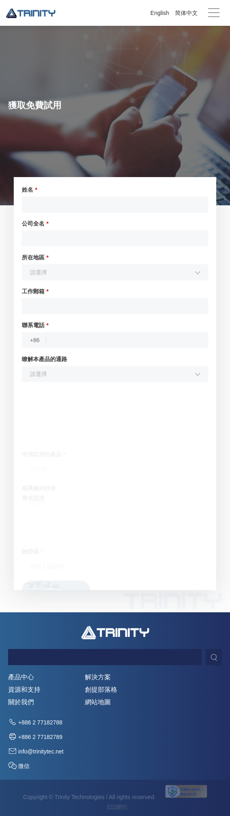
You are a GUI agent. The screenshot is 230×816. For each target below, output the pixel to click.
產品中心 (21, 677)
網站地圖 (98, 702)
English (159, 13)
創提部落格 (101, 690)
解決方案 (98, 677)
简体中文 (186, 13)
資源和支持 (24, 690)
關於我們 (21, 702)
